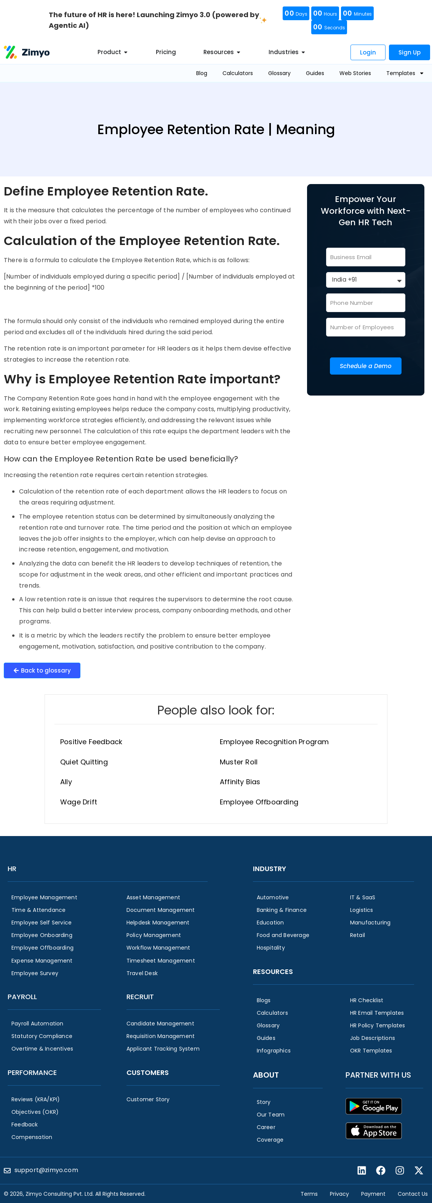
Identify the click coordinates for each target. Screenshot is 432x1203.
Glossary (279, 73)
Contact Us (413, 1194)
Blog (201, 73)
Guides (315, 73)
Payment (373, 1194)
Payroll (22, 996)
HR (12, 868)
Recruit (140, 996)
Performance (32, 1072)
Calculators (237, 73)
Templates (405, 73)
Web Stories (355, 73)
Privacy (339, 1194)
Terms (309, 1194)
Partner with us (378, 1075)
